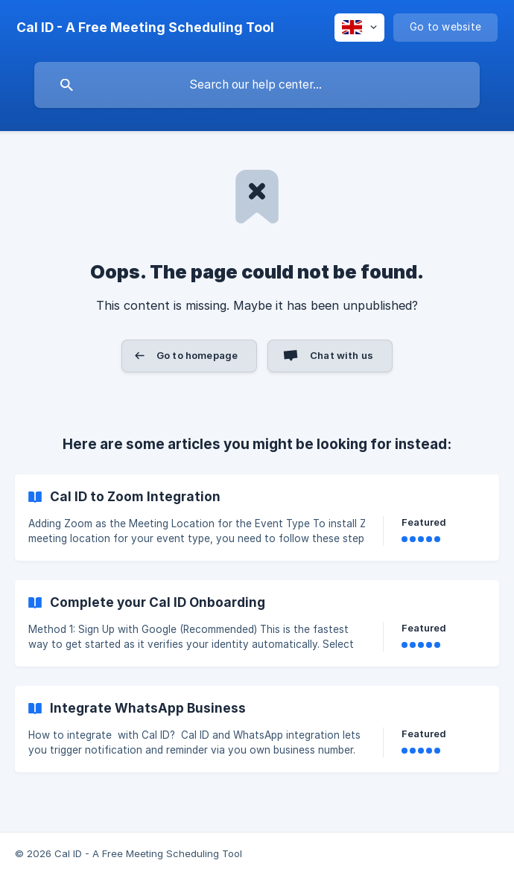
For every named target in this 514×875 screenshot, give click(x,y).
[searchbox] (257, 85)
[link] (257, 517)
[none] (145, 27)
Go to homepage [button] (197, 355)
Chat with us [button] (341, 355)
